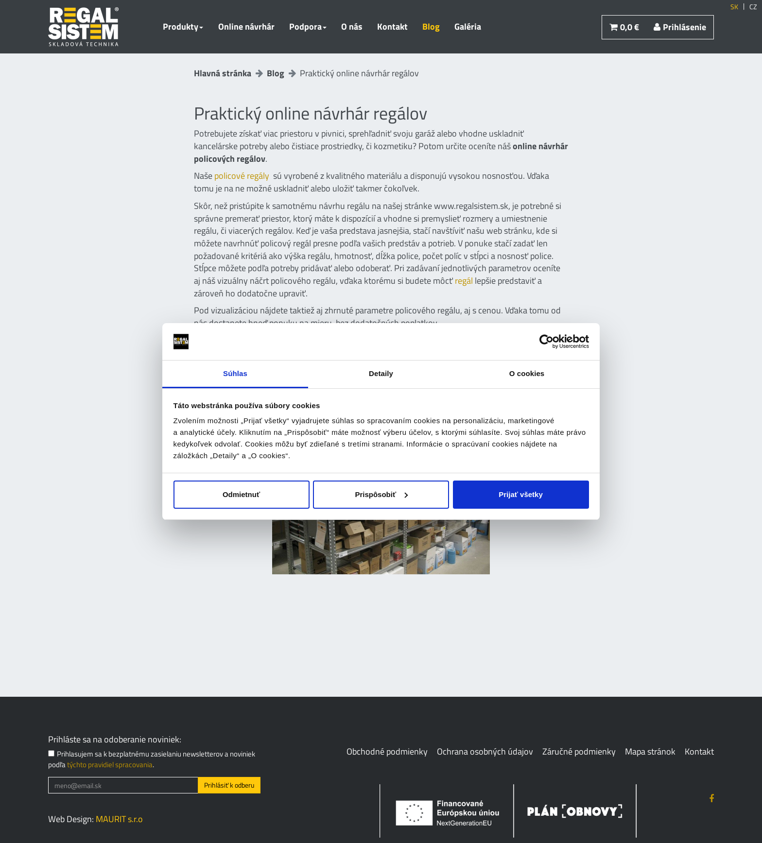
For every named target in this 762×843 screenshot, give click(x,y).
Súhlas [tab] (235, 373)
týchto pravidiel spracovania (110, 764)
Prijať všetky (521, 494)
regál (464, 280)
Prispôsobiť (381, 494)
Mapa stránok (650, 751)
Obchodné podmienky (387, 751)
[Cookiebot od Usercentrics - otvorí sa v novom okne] (546, 341)
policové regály (241, 175)
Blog (431, 26)
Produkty (183, 26)
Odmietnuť (241, 494)
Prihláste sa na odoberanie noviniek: (114, 739)
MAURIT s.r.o (119, 819)
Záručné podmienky (579, 751)
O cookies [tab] (527, 373)
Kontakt (392, 26)
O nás (352, 26)
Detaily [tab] (381, 373)
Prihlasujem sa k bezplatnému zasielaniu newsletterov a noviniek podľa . (151, 759)
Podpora (308, 26)
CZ (753, 6)
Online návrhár (246, 26)
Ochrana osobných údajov (485, 751)
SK (734, 6)
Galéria (467, 26)
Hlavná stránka (222, 73)
